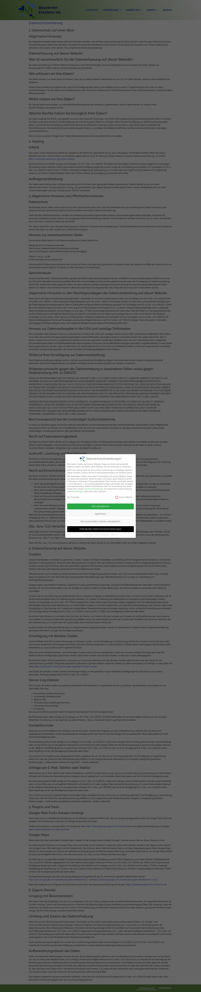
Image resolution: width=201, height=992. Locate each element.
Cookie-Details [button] (88, 534)
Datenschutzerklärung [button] (101, 534)
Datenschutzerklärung (94, 489)
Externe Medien (123, 497)
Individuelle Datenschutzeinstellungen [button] (101, 529)
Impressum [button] (114, 534)
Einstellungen (77, 491)
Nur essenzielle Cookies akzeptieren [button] (100, 521)
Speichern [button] (100, 514)
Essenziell (73, 497)
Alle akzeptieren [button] (100, 506)
